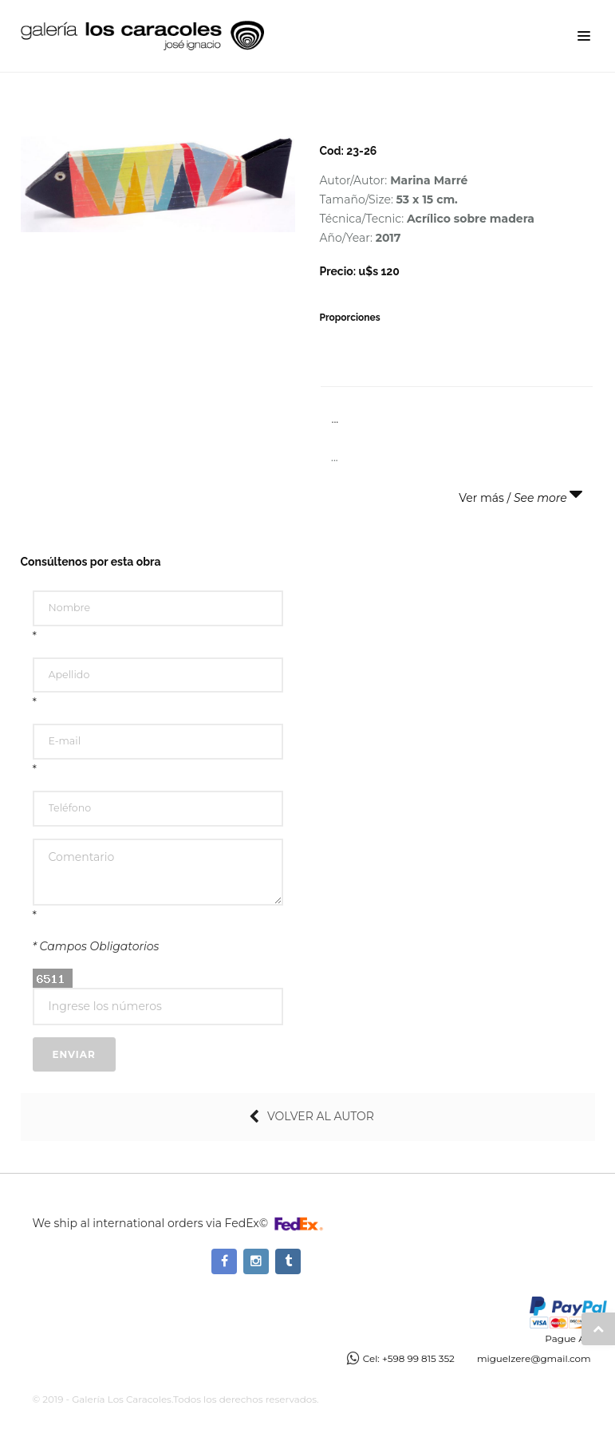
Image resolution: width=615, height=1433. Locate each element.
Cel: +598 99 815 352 (409, 1358)
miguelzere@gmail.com (534, 1358)
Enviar (74, 1054)
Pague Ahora (575, 1338)
